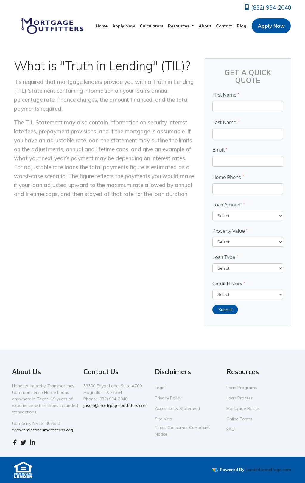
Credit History (228, 283)
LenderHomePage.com (268, 469)
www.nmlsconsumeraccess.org (42, 430)
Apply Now (123, 26)
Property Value (230, 231)
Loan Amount (228, 205)
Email (219, 150)
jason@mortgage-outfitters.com (115, 405)
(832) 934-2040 (267, 7)
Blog (241, 26)
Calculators (151, 26)
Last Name (225, 122)
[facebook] (15, 442)
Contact (224, 26)
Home (102, 26)
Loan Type (225, 257)
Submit (225, 309)
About (205, 26)
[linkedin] (32, 442)
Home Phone (228, 177)
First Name (225, 95)
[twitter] (23, 442)
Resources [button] (179, 26)
